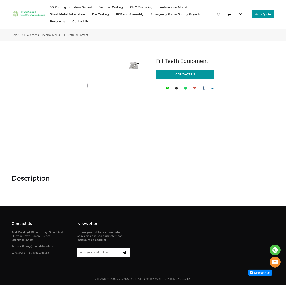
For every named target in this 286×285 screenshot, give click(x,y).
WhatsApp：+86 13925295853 (30, 253)
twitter (177, 89)
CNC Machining (141, 7)
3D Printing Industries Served (71, 7)
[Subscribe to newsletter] (124, 252)
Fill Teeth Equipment (75, 35)
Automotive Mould (173, 7)
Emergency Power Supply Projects (176, 14)
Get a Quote (263, 14)
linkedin (213, 89)
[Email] (97, 252)
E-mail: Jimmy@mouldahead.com (33, 246)
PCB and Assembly (129, 14)
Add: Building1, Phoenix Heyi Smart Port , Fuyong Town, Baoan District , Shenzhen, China (37, 236)
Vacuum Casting (111, 7)
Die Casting (100, 14)
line (168, 89)
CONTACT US (185, 74)
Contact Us (80, 21)
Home (15, 35)
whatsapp (186, 89)
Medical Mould (51, 35)
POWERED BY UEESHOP (177, 278)
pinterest (195, 89)
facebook (159, 89)
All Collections (30, 35)
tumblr (204, 89)
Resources (57, 21)
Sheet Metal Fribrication (67, 14)
